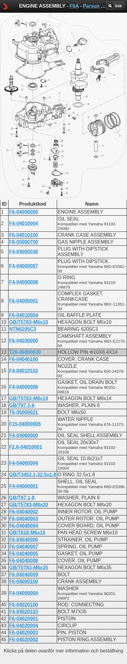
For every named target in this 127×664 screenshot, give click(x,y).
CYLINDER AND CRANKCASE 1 (65, 167)
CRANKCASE (44, 145)
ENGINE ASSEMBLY (52, 156)
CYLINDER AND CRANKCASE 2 (65, 173)
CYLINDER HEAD (49, 151)
